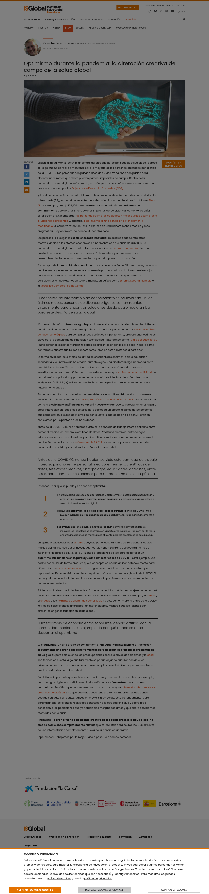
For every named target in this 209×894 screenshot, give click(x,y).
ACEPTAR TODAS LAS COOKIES (35, 890)
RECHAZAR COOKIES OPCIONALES (104, 890)
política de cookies (59, 878)
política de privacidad (98, 878)
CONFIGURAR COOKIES (174, 890)
